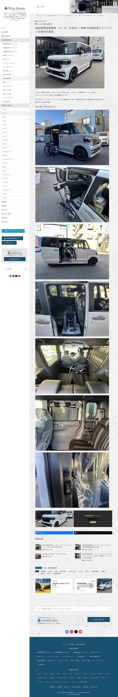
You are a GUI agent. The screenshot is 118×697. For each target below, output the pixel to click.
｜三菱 (3, 121)
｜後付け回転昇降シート (8, 74)
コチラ (54, 106)
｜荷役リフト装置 (6, 94)
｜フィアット (5, 178)
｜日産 (3, 117)
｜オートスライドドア (7, 97)
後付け (87, 571)
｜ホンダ (4, 113)
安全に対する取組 (6, 213)
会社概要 (3, 205)
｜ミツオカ (5, 140)
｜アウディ (5, 163)
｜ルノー (4, 186)
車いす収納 (63, 571)
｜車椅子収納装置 (6, 78)
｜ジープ (4, 197)
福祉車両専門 (57, 573)
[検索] (25, 269)
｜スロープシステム (7, 86)
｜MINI (3, 167)
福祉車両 (43, 571)
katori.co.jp (77, 694)
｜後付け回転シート (7, 70)
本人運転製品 (6, 36)
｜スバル (4, 128)
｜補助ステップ (6, 82)
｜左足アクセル (6, 59)
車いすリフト (72, 571)
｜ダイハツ (5, 132)
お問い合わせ (5, 221)
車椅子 (103, 571)
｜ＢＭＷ (4, 155)
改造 (56, 571)
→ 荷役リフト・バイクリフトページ (13, 231)
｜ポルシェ (5, 147)
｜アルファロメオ (6, 174)
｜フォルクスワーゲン (7, 159)
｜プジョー (5, 194)
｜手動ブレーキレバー (7, 55)
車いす (43, 573)
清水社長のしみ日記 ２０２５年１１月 (54, 554)
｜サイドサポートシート (8, 67)
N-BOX (50, 571)
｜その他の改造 (6, 101)
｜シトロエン (5, 182)
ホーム (3, 28)
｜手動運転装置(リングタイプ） (10, 47)
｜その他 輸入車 (82, 682)
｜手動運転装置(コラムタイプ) (9, 44)
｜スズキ (4, 136)
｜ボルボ (4, 170)
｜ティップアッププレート (8, 63)
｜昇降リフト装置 (6, 90)
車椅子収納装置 (47, 24)
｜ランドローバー (6, 190)
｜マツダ (4, 124)
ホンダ (39, 24)
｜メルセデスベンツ (7, 151)
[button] (12, 238)
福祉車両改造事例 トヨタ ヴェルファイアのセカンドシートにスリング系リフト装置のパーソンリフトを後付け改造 (97, 556)
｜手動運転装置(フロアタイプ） (10, 51)
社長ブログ (4, 209)
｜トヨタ (4, 109)
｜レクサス (5, 144)
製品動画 (3, 201)
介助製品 (4, 32)
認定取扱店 (4, 217)
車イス (49, 573)
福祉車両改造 (95, 571)
